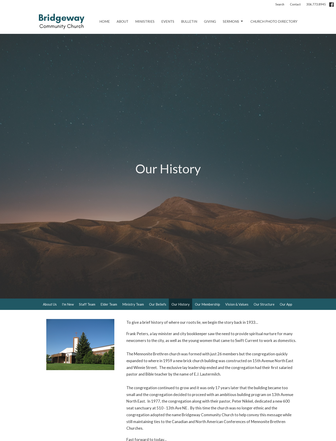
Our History (181, 304)
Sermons (233, 21)
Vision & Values (236, 304)
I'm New (68, 304)
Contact (295, 4)
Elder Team (109, 304)
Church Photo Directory (273, 21)
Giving (210, 21)
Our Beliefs (157, 304)
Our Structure (264, 304)
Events (167, 21)
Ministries (145, 21)
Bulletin (189, 21)
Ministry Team (133, 304)
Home (104, 21)
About (122, 21)
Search (279, 4)
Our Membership (207, 304)
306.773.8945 (316, 4)
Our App (286, 304)
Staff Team (87, 304)
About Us (50, 304)
